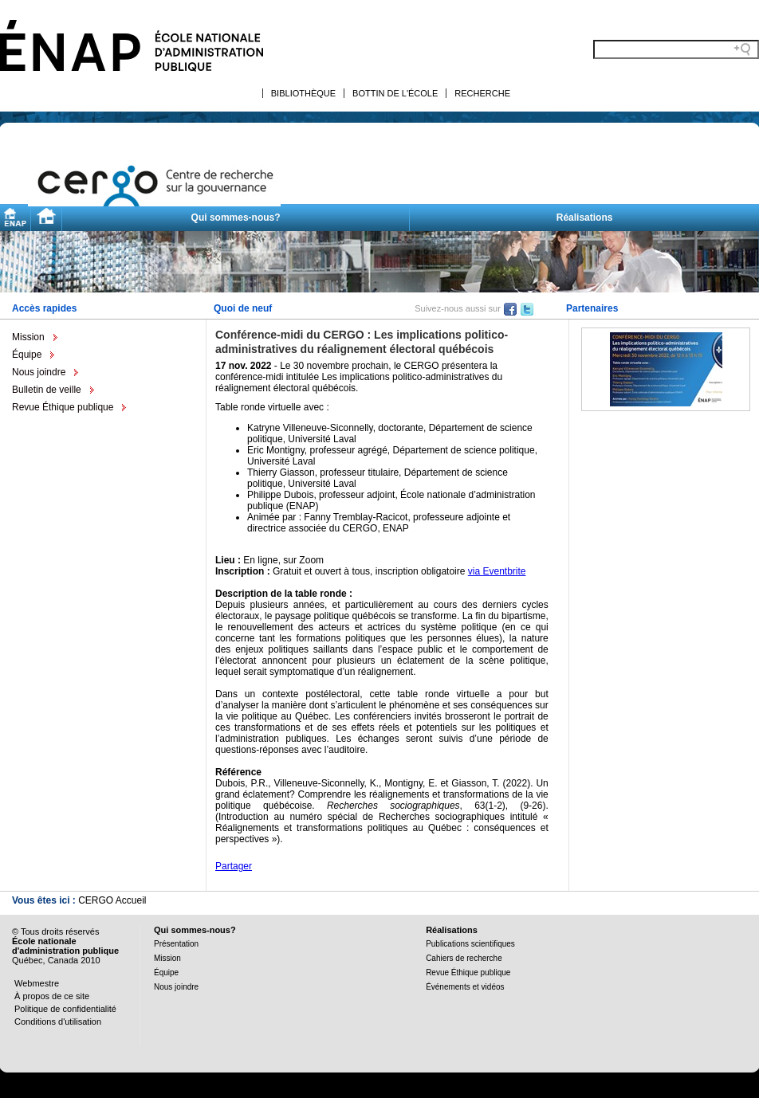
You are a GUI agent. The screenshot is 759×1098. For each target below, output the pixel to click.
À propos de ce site (51, 996)
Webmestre (36, 983)
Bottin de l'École (395, 93)
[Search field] (676, 49)
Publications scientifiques (470, 943)
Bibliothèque (303, 93)
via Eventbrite (497, 571)
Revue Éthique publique (62, 407)
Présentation (176, 943)
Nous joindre (38, 372)
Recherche (482, 93)
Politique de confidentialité (65, 1009)
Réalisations (584, 217)
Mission (28, 337)
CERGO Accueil (112, 900)
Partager (233, 866)
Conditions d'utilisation (57, 1021)
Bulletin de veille (46, 389)
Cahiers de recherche (464, 958)
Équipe (26, 354)
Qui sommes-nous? (236, 217)
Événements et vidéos (465, 986)
